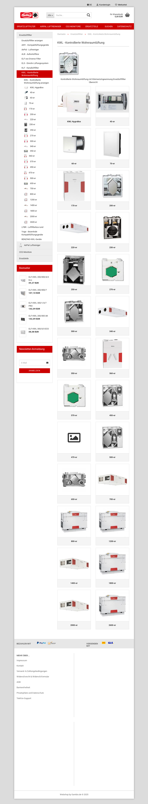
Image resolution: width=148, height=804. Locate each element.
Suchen (109, 26)
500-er (30, 179)
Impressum (22, 665)
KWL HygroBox (33, 88)
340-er (30, 146)
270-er (30, 136)
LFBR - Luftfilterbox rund (32, 227)
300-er (30, 142)
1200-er (30, 200)
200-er (30, 115)
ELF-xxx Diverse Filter (31, 59)
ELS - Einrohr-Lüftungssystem (35, 63)
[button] (89, 4)
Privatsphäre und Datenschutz (30, 698)
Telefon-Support (24, 703)
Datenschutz (124, 26)
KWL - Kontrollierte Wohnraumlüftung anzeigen (36, 82)
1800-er (30, 211)
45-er (29, 93)
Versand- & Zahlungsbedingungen (32, 676)
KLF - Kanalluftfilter (30, 68)
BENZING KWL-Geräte (32, 239)
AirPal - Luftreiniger (30, 50)
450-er (30, 168)
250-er (30, 130)
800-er (30, 195)
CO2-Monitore (73, 26)
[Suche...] (50, 15)
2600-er (30, 222)
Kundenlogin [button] (103, 5)
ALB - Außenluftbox (30, 54)
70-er (29, 104)
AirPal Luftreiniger (50, 26)
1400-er (30, 206)
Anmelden (34, 371)
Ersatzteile (91, 26)
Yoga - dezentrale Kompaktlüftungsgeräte (32, 233)
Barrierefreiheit (23, 693)
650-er (30, 183)
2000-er (30, 217)
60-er (29, 98)
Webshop (64, 800)
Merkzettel (121, 5)
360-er (29, 156)
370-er (30, 162)
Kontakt (20, 671)
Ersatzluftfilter (26, 26)
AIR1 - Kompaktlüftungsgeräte (35, 45)
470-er (29, 173)
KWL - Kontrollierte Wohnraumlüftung (30, 74)
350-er (30, 151)
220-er (30, 120)
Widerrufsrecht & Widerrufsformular (33, 682)
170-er (29, 109)
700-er (30, 189)
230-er (29, 125)
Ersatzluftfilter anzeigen (32, 41)
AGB (19, 687)
